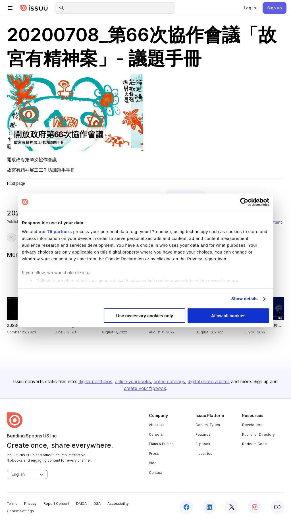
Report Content (56, 503)
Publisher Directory (258, 434)
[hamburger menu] (10, 8)
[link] (249, 8)
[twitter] (232, 507)
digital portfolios (95, 381)
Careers (156, 434)
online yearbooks (133, 381)
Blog (153, 463)
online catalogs (169, 381)
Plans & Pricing (161, 444)
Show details (244, 298)
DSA (97, 503)
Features (203, 434)
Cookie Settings (20, 511)
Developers (252, 425)
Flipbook (203, 444)
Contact (155, 472)
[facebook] (186, 507)
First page (16, 183)
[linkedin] (209, 507)
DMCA (81, 503)
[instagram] (254, 507)
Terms (12, 503)
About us (156, 425)
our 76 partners (55, 231)
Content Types (208, 425)
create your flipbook (145, 388)
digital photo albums (209, 381)
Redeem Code (254, 444)
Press (154, 453)
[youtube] (277, 507)
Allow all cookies (228, 315)
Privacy (30, 503)
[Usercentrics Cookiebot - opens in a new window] (244, 202)
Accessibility (118, 503)
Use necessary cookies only (144, 315)
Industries (204, 453)
